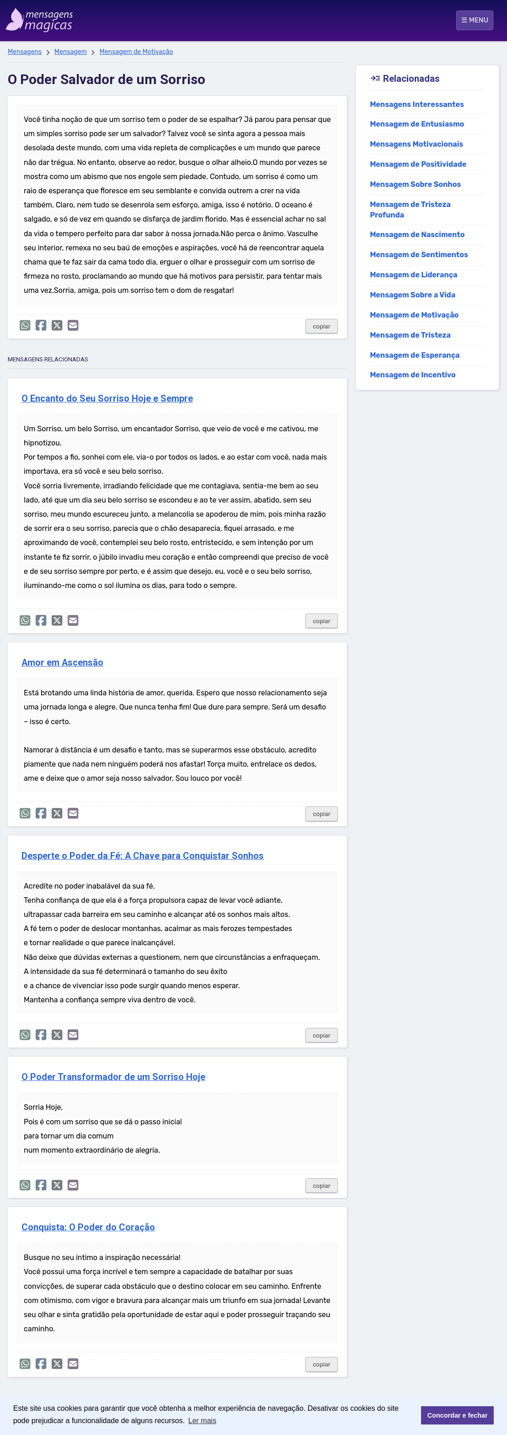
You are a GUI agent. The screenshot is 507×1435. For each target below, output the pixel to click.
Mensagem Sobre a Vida (412, 295)
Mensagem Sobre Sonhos (415, 184)
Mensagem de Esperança (414, 355)
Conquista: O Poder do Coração (88, 1227)
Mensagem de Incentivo (413, 375)
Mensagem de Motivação (136, 52)
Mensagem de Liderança (413, 274)
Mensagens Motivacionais (416, 144)
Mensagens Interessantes (417, 104)
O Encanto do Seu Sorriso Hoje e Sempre (107, 398)
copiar (322, 326)
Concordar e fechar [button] (457, 1415)
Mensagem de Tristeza (410, 335)
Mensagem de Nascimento (417, 234)
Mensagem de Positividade (418, 164)
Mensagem (70, 52)
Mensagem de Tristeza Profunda (410, 209)
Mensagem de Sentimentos (419, 254)
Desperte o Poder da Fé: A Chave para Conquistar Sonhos (142, 856)
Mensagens (25, 52)
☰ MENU (474, 20)
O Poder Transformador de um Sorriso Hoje (113, 1077)
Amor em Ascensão (62, 662)
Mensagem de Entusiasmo (417, 124)
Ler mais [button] (202, 1420)
